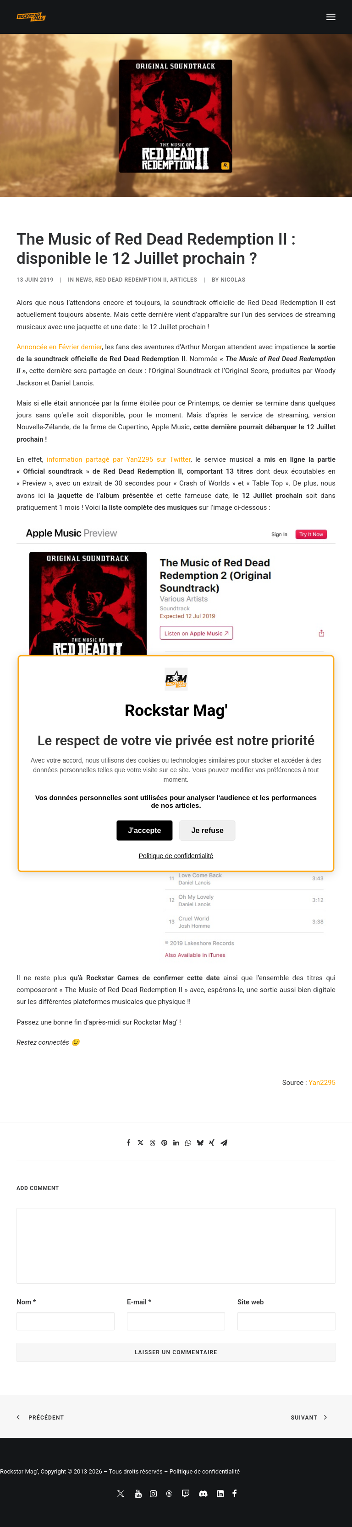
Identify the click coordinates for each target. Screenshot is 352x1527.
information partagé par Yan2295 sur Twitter (119, 459)
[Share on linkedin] (176, 1142)
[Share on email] (223, 1142)
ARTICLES (183, 280)
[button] (331, 17)
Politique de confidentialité (176, 855)
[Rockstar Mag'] (31, 16)
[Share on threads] (152, 1142)
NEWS (84, 280)
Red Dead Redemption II (131, 280)
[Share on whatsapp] (187, 1142)
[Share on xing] (211, 1142)
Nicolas (232, 280)
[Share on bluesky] (199, 1142)
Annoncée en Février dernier (59, 347)
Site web (250, 1302)
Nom (26, 1302)
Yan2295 (322, 1083)
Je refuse (208, 830)
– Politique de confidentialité (202, 1471)
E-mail (139, 1302)
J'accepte (144, 830)
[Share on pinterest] (164, 1142)
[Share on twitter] (140, 1142)
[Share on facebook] (128, 1142)
